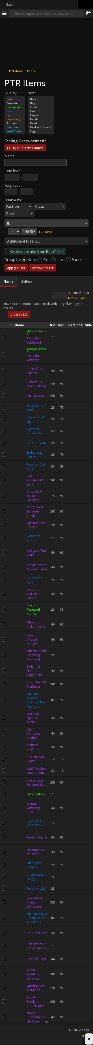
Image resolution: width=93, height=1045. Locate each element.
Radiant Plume (37, 837)
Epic (14, 115)
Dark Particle (35, 794)
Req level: (12, 185)
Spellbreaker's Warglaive (36, 988)
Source (77, 259)
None (32, 259)
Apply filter (16, 268)
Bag (41, 103)
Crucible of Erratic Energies (34, 495)
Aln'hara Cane (36, 395)
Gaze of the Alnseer (34, 371)
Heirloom (14, 127)
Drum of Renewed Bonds (33, 609)
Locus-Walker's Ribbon (32, 593)
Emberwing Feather (34, 454)
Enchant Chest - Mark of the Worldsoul (36, 917)
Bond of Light (36, 959)
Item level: (12, 170)
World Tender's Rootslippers (35, 1001)
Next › (72, 298)
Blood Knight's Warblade (37, 684)
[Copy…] (55, 295)
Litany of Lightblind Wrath (33, 717)
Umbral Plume (36, 933)
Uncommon (14, 107)
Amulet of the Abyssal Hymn (36, 567)
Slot (46, 259)
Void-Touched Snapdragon (36, 770)
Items (31, 71)
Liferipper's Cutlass (34, 865)
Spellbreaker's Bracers (36, 525)
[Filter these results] (63, 295)
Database (16, 71)
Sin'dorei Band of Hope (36, 852)
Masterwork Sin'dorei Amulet (35, 511)
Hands (41, 119)
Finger (41, 115)
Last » (83, 298)
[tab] (8, 281)
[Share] (88, 13)
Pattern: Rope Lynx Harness (36, 946)
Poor (14, 99)
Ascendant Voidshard (34, 340)
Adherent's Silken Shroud (36, 384)
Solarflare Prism (33, 538)
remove (45, 231)
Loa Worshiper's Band (34, 480)
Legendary (14, 119)
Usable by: (13, 200)
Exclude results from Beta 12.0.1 (37, 251)
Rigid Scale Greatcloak (34, 823)
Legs (41, 131)
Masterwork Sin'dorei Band (36, 782)
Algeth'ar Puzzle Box (34, 431)
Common (14, 103)
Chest (41, 107)
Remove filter (43, 268)
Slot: (31, 93)
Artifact (14, 123)
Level (60, 259)
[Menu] (4, 13)
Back (10, 4)
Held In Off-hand (41, 127)
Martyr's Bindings (32, 747)
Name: (9, 156)
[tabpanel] (46, 664)
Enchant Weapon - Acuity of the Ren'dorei (35, 700)
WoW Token (14, 131)
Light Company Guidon (33, 733)
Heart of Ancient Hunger (32, 639)
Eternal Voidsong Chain (33, 808)
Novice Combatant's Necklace (35, 1017)
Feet (41, 111)
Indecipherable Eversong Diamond (37, 655)
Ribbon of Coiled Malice (36, 624)
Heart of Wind (36, 443)
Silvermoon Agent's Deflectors (34, 902)
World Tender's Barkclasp (33, 974)
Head (41, 123)
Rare (14, 111)
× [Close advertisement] (89, 1039)
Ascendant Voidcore (34, 358)
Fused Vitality (35, 888)
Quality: (10, 93)
